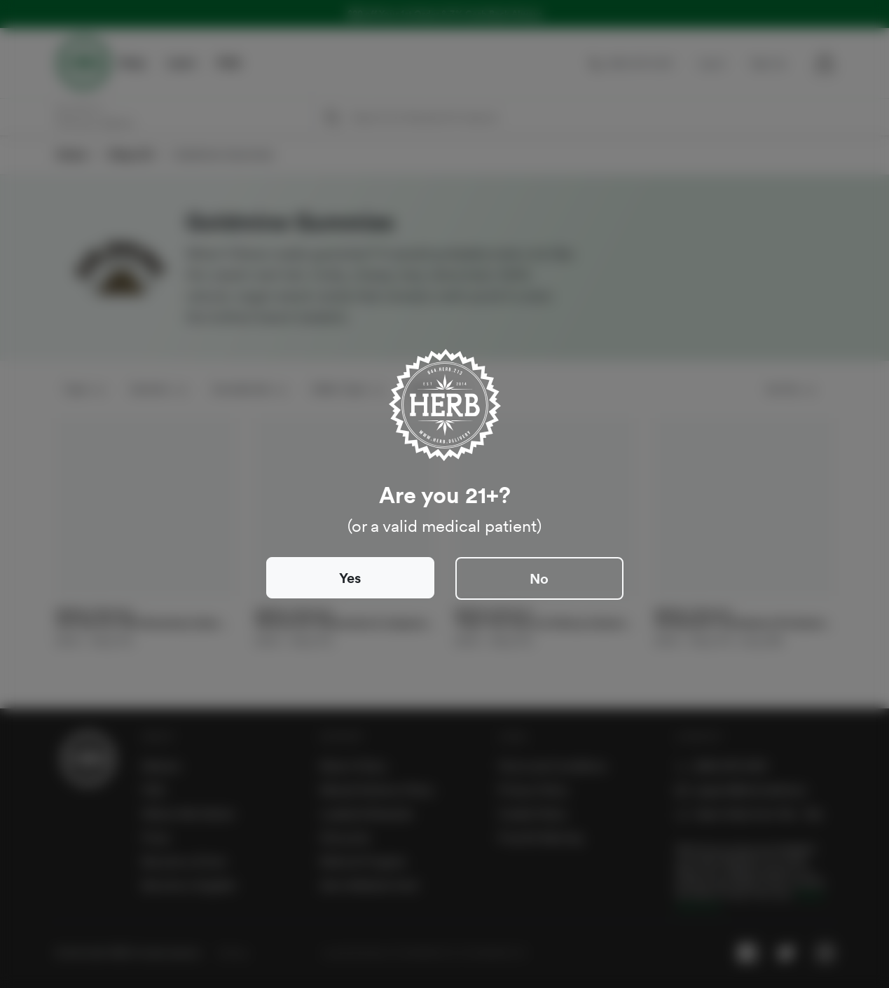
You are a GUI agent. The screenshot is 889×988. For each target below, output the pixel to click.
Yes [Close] (350, 578)
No (539, 579)
